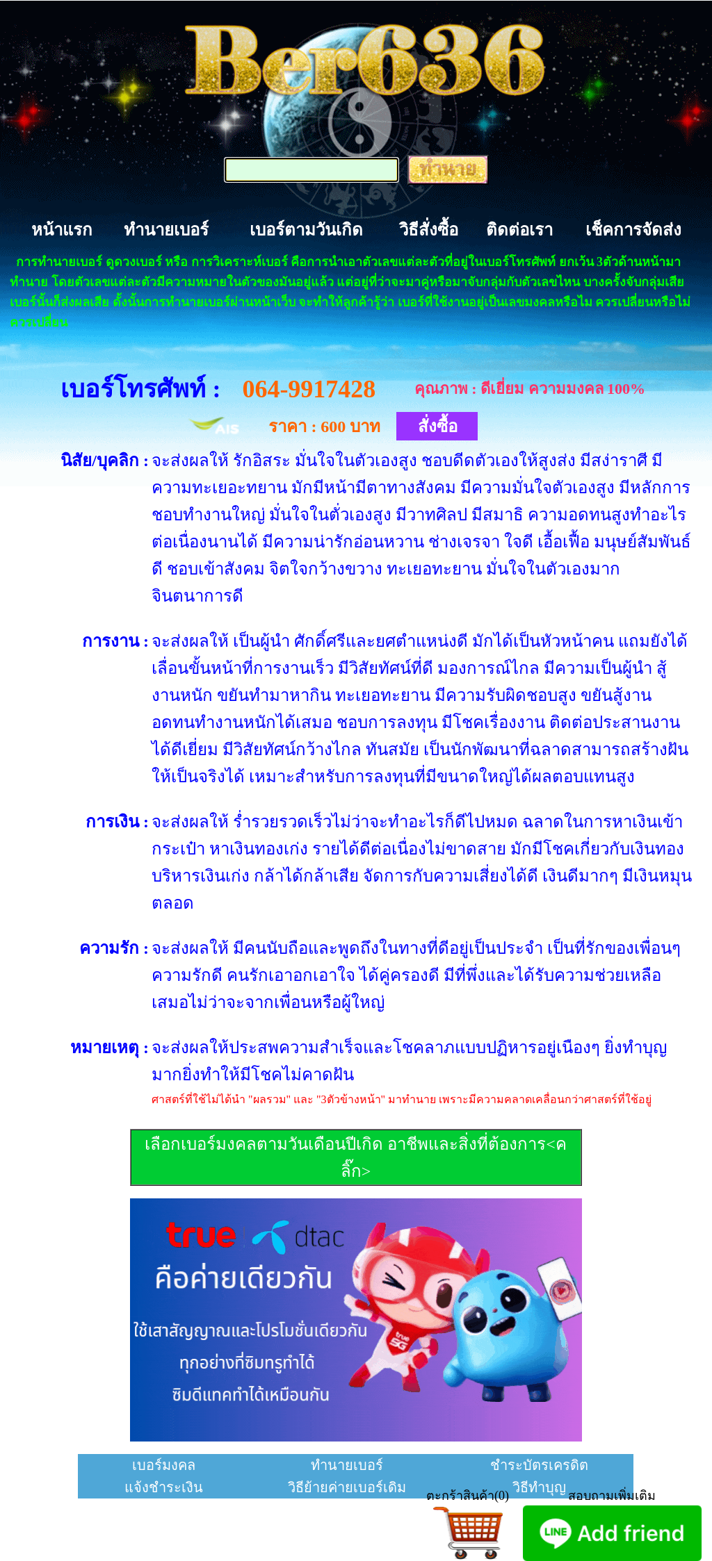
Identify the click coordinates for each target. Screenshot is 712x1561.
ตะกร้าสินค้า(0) (467, 1496)
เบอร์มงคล (163, 1465)
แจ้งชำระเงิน (163, 1487)
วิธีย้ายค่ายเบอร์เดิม (347, 1487)
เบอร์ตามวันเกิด (306, 230)
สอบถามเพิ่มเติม (612, 1496)
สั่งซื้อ (438, 427)
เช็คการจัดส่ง (633, 230)
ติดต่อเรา (519, 230)
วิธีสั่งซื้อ (428, 230)
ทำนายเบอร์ (166, 230)
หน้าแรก (61, 230)
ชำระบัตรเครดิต (539, 1465)
